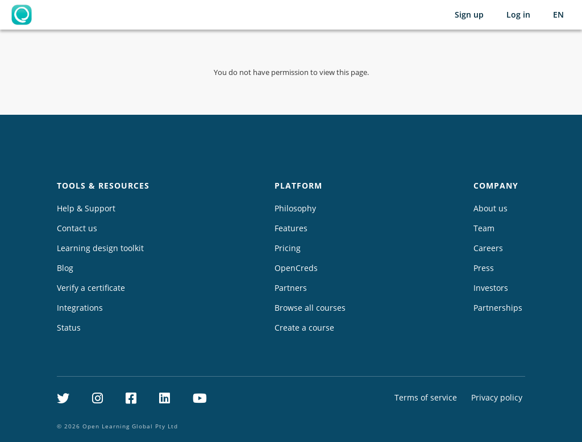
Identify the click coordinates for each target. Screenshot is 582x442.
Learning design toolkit (100, 248)
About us (490, 208)
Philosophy (295, 208)
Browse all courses (310, 307)
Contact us (77, 228)
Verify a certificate (91, 287)
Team (483, 228)
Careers (488, 248)
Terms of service (425, 397)
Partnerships (497, 307)
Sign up (469, 14)
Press (483, 267)
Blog (65, 267)
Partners (291, 287)
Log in (518, 14)
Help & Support (86, 208)
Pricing (288, 248)
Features (291, 228)
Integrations (80, 307)
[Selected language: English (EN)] (558, 14)
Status (69, 327)
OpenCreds (296, 267)
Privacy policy (496, 397)
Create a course (304, 327)
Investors (490, 287)
